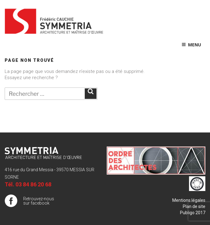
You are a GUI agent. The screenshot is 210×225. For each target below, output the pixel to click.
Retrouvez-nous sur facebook (38, 201)
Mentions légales (188, 200)
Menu (191, 45)
